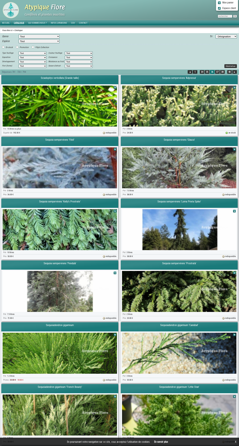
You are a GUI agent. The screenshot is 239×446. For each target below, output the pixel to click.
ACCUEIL (6, 23)
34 (202, 72)
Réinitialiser (231, 66)
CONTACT (83, 23)
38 (222, 72)
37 (217, 72)
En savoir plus (161, 441)
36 (212, 72)
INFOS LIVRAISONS (59, 23)
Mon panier (226, 2)
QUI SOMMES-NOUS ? (37, 23)
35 (207, 72)
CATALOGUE (19, 23)
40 (229, 72)
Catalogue (18, 30)
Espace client (227, 8)
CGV (73, 23)
